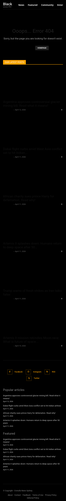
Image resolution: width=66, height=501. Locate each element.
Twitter (37, 378)
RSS (53, 371)
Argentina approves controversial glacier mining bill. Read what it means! (31, 103)
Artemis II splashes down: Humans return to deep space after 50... (32, 245)
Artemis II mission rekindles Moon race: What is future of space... (31, 339)
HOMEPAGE (42, 48)
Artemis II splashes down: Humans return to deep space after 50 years (31, 421)
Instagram (37, 371)
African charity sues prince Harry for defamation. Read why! (28, 198)
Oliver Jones (8, 110)
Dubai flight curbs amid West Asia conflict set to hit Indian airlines (32, 405)
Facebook (19, 371)
